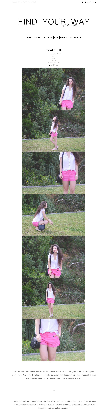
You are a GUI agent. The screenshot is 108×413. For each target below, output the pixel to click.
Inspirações (54, 54)
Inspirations (54, 56)
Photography (63, 38)
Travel (50, 38)
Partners (29, 38)
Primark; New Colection (54, 62)
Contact (34, 2)
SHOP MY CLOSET (74, 38)
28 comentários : (55, 65)
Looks (44, 38)
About (19, 2)
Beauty (56, 38)
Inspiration (37, 38)
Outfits (54, 60)
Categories (26, 2)
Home (14, 2)
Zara (54, 64)
